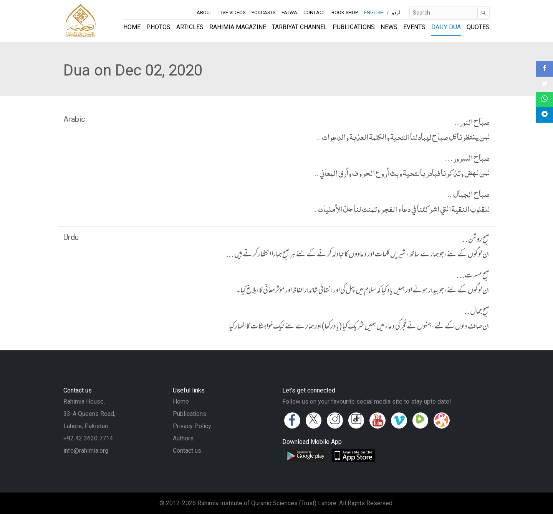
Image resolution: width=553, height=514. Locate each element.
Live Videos (232, 12)
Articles (190, 27)
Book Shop (344, 12)
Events (414, 27)
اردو (396, 12)
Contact (314, 12)
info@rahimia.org (85, 450)
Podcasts (263, 12)
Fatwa (289, 12)
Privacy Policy (192, 426)
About (204, 12)
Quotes (478, 27)
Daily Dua (446, 27)
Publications (354, 27)
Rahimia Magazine (237, 27)
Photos (158, 27)
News (389, 27)
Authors (183, 438)
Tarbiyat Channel (299, 27)
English (374, 12)
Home (132, 27)
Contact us (187, 450)
